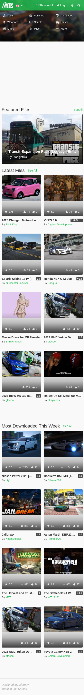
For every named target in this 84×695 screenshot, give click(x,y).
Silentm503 (54, 480)
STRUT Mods (14, 341)
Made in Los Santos (14, 688)
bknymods (54, 400)
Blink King (12, 224)
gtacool (52, 341)
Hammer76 (54, 538)
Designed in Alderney (15, 684)
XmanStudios (13, 538)
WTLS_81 (53, 597)
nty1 (8, 480)
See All (78, 109)
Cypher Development (60, 224)
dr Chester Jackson (17, 283)
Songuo (52, 283)
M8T (8, 597)
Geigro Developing (59, 655)
